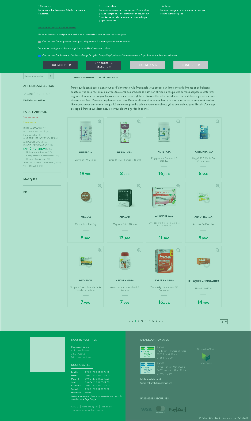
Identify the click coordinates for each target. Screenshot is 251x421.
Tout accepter (60, 65)
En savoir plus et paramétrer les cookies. (57, 27)
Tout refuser (147, 65)
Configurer (191, 65)
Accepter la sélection (104, 65)
